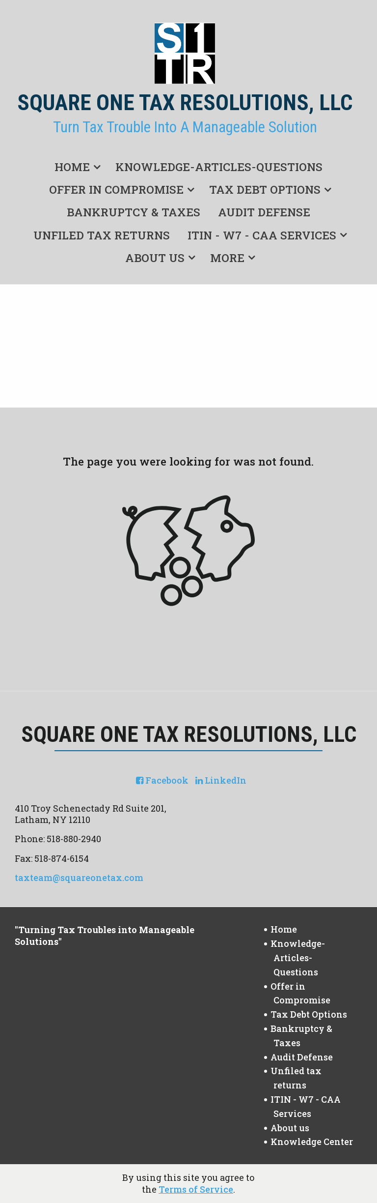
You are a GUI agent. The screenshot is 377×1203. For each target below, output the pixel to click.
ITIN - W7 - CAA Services (262, 235)
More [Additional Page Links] (227, 257)
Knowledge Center (311, 1141)
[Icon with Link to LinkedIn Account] (220, 780)
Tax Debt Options (265, 189)
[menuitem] (76, 164)
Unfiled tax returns (101, 235)
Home (72, 166)
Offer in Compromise (116, 189)
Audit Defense (264, 212)
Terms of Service (196, 1189)
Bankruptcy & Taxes (133, 212)
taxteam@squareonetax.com (79, 877)
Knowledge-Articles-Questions (219, 166)
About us (155, 257)
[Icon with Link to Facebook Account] (162, 780)
